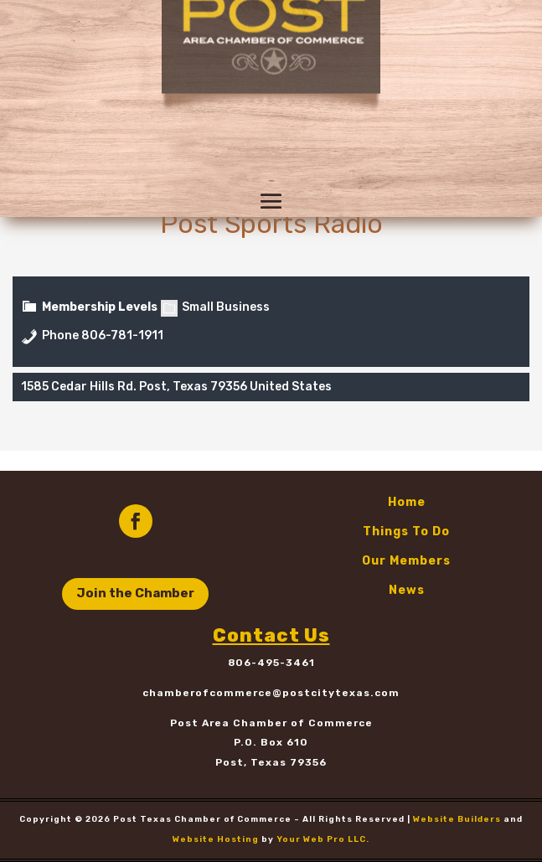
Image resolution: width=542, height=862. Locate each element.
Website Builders (457, 819)
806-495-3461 (271, 662)
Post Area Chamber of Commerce (271, 723)
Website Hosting (216, 839)
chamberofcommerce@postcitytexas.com (271, 693)
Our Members (406, 561)
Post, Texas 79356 (271, 762)
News (407, 590)
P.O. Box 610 (271, 742)
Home (407, 502)
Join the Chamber (135, 593)
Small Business (215, 307)
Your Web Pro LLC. (322, 839)
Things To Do (406, 531)
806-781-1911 (122, 335)
